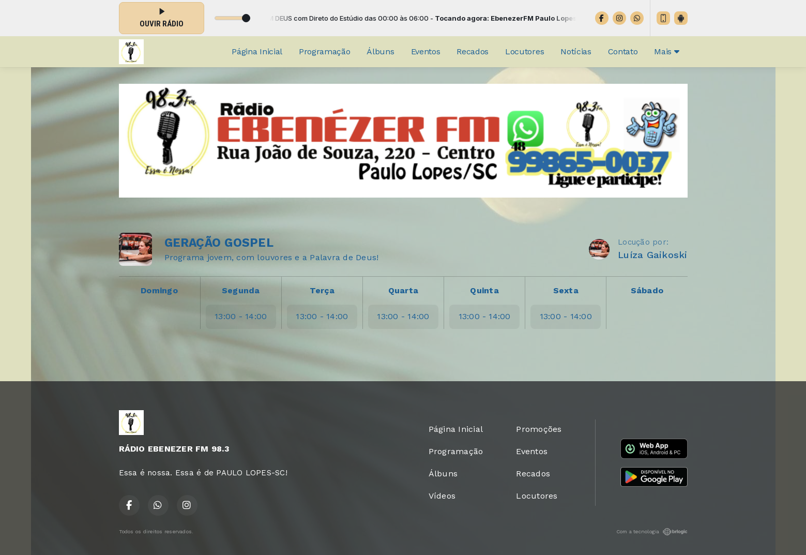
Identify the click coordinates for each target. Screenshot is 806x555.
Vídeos (442, 496)
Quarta (403, 290)
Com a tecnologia (652, 531)
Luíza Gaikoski (652, 254)
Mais (666, 51)
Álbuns (380, 51)
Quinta (484, 290)
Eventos (425, 51)
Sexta (566, 290)
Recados (473, 51)
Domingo (159, 290)
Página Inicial (257, 51)
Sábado (647, 290)
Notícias (575, 51)
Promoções (538, 429)
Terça (322, 290)
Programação (324, 51)
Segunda (241, 290)
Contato (623, 51)
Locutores (524, 51)
